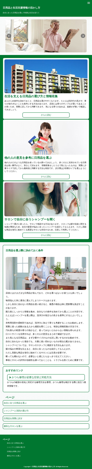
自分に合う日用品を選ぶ (15, 403)
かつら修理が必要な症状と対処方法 (32, 377)
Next (83, 36)
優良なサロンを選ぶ (13, 426)
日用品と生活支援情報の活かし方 (21, 7)
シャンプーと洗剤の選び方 (16, 411)
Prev (9, 36)
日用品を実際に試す (13, 418)
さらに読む (46, 115)
